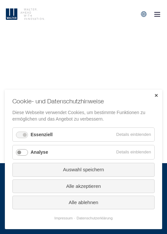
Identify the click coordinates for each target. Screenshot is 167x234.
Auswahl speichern (83, 169)
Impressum (63, 218)
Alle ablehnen (83, 202)
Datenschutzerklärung (95, 218)
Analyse (39, 152)
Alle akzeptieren (83, 186)
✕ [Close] (156, 95)
